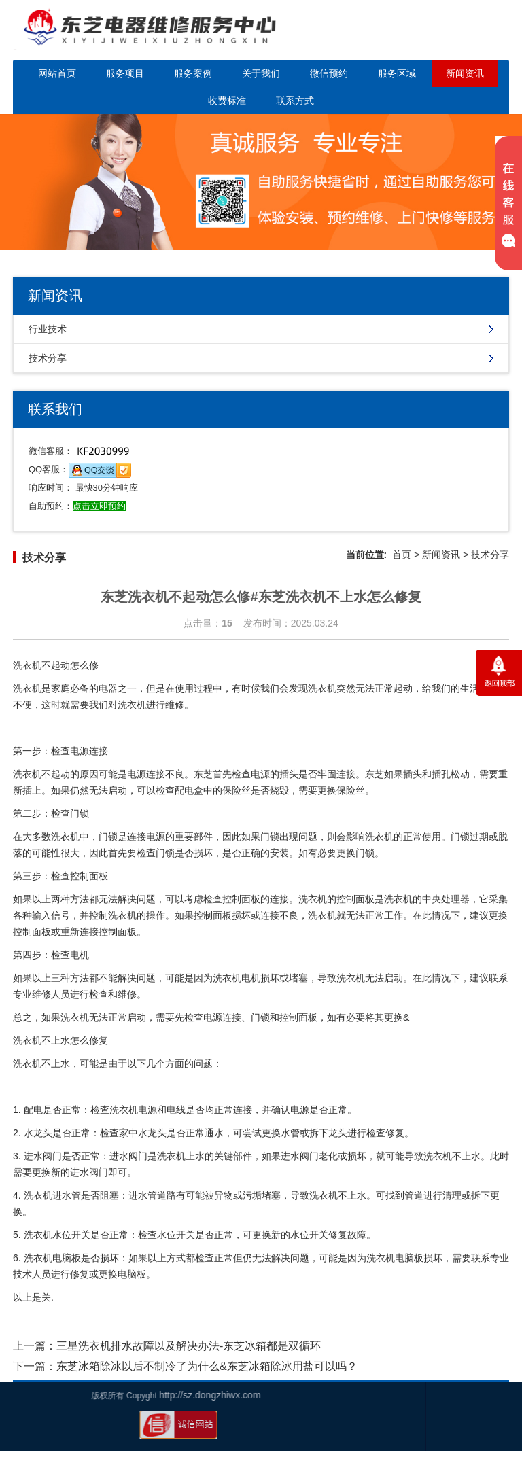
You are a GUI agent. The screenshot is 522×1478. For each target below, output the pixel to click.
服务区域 (397, 73)
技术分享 (48, 358)
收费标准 (227, 100)
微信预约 (329, 73)
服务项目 (125, 73)
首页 (401, 554)
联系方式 (295, 100)
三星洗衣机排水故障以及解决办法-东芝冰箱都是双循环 (188, 1346)
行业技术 (48, 328)
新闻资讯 (465, 73)
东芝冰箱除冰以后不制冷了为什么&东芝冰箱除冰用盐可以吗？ (207, 1366)
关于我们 (261, 73)
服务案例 (193, 73)
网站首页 (57, 73)
